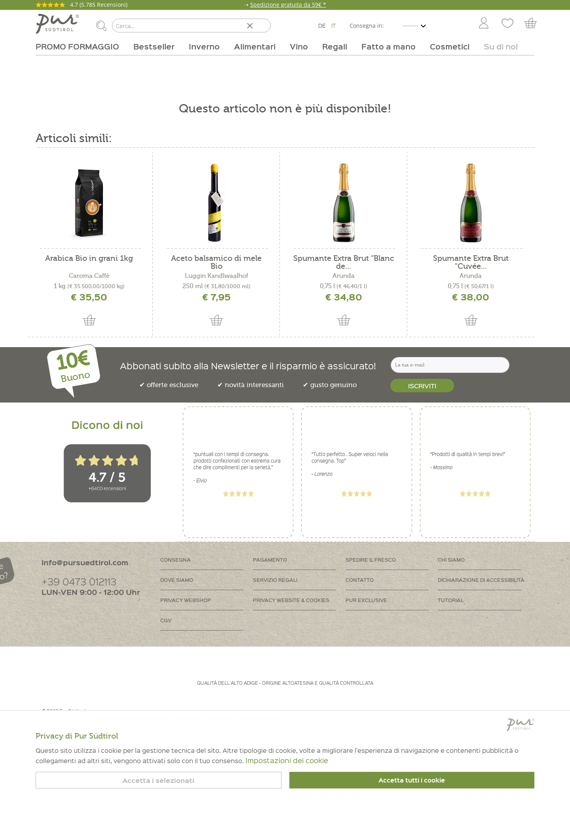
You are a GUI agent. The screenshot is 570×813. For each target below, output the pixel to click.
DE (322, 25)
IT (333, 25)
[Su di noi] (497, 46)
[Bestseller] (154, 46)
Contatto (360, 579)
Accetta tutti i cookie (411, 780)
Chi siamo (451, 559)
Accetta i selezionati (158, 780)
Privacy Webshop (185, 599)
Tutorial (451, 599)
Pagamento (270, 559)
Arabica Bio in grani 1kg (89, 259)
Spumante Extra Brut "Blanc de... (343, 262)
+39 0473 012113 (79, 581)
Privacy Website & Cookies (291, 599)
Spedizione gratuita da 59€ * (288, 4)
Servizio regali (275, 579)
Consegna (175, 559)
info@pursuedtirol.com (85, 562)
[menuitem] (483, 24)
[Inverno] (204, 46)
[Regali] (334, 46)
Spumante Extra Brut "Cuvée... (471, 262)
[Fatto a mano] (388, 46)
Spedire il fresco (371, 559)
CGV (165, 620)
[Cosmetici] (450, 46)
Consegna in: (367, 25)
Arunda (343, 275)
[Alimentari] (255, 46)
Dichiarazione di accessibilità (481, 579)
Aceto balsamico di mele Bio (216, 262)
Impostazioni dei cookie (286, 760)
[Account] (483, 24)
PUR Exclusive (366, 599)
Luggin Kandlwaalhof (216, 275)
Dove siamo (176, 579)
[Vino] (299, 46)
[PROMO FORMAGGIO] (81, 46)
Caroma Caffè (89, 275)
